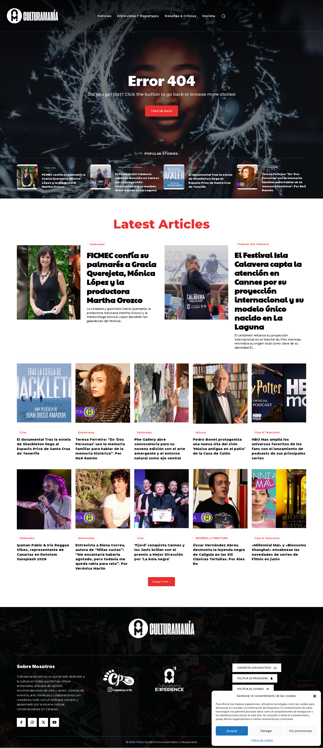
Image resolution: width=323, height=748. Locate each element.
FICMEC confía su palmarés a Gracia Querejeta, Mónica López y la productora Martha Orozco (63, 180)
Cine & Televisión (267, 432)
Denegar (266, 731)
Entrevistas (271, 167)
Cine (194, 167)
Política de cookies (262, 740)
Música (201, 432)
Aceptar (232, 731)
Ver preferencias (300, 731)
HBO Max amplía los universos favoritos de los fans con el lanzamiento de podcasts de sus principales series (278, 449)
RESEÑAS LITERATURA (212, 538)
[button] (315, 696)
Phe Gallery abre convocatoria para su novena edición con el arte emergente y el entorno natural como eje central (159, 449)
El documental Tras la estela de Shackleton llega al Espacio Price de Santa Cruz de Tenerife (210, 180)
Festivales (50, 167)
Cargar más (161, 581)
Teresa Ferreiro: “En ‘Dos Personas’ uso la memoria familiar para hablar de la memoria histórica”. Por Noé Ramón (284, 182)
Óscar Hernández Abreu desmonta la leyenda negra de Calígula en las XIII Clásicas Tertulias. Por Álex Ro (219, 554)
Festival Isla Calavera (130, 167)
